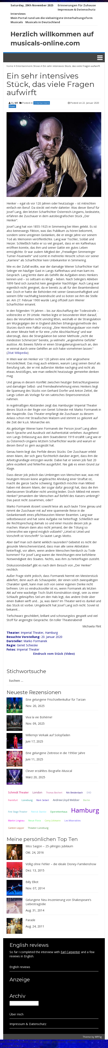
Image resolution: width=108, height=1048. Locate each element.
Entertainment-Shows (28, 66)
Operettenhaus (58, 811)
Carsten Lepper (16, 827)
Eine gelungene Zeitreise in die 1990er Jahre (55, 753)
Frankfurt (13, 800)
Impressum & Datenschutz (77, 9)
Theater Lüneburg (38, 827)
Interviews (18, 14)
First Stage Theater (17, 811)
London (37, 792)
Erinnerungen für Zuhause (77, 5)
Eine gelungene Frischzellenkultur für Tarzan (56, 699)
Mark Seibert (42, 800)
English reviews (20, 967)
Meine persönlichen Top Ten (42, 839)
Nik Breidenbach (74, 792)
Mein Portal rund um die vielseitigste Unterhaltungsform (52, 18)
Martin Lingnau (16, 820)
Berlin (86, 800)
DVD (89, 792)
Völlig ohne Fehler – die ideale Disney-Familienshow (61, 864)
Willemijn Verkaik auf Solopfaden (48, 735)
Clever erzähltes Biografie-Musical (49, 771)
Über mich (16, 1014)
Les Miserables (72, 820)
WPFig (98, 1036)
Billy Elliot (32, 882)
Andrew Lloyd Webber (66, 800)
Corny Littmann (53, 820)
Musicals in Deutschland (42, 22)
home (10, 66)
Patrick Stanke (38, 811)
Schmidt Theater (18, 792)
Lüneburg (27, 800)
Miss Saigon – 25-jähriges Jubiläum (49, 846)
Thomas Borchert (54, 792)
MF (16, 102)
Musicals (17, 22)
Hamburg (85, 810)
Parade (30, 920)
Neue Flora (34, 820)
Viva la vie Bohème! (39, 717)
